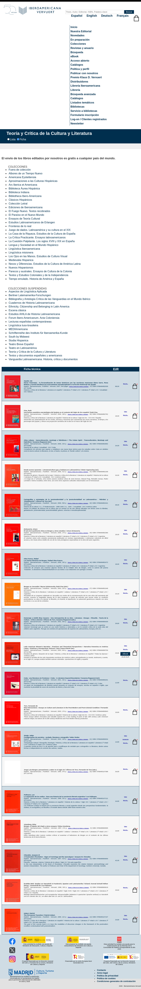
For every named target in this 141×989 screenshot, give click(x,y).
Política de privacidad (107, 976)
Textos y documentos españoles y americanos (35, 355)
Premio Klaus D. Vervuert (86, 77)
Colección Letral (18, 203)
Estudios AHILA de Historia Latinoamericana (34, 314)
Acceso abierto (80, 60)
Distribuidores (79, 81)
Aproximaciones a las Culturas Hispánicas (33, 181)
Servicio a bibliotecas (84, 111)
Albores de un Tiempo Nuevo (25, 173)
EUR (116, 369)
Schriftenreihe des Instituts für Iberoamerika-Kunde (38, 333)
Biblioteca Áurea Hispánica (24, 188)
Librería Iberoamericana (85, 85)
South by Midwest (19, 336)
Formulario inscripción (85, 115)
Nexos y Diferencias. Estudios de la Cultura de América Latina (45, 263)
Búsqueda (77, 52)
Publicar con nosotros (84, 73)
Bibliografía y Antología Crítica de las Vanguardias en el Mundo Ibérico (49, 299)
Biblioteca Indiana (19, 192)
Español (77, 15)
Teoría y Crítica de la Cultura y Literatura (32, 351)
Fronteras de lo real (20, 226)
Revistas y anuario (82, 48)
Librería (75, 90)
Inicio (74, 27)
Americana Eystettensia (22, 177)
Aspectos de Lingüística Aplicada (28, 291)
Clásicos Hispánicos (20, 199)
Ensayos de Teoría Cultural (24, 218)
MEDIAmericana (18, 329)
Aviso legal (102, 973)
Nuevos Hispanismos (21, 267)
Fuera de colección (20, 169)
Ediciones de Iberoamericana (25, 207)
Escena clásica (17, 310)
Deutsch (107, 15)
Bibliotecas (77, 106)
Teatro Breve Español (21, 344)
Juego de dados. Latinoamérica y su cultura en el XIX (40, 230)
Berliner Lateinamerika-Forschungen (30, 295)
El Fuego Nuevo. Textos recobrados (29, 211)
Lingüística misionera (21, 252)
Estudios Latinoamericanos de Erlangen (32, 222)
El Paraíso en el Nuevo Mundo (26, 214)
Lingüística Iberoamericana (24, 248)
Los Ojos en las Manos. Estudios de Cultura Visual (38, 256)
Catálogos (77, 64)
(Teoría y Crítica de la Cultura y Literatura (79, 386)
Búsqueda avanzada (83, 94)
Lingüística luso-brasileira (23, 325)
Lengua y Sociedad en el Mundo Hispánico (33, 245)
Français (123, 15)
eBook (75, 56)
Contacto (101, 970)
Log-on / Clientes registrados (89, 119)
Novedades (77, 35)
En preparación (80, 39)
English (92, 15)
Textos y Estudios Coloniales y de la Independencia (38, 275)
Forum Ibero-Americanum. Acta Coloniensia (34, 317)
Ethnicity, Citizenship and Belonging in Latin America (39, 306)
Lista (13, 139)
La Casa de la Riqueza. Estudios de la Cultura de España (42, 233)
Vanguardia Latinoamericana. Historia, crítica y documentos (43, 359)
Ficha (23, 139)
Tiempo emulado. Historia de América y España (36, 278)
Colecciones (78, 43)
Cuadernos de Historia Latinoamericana (32, 302)
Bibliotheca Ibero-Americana (25, 196)
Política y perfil (80, 69)
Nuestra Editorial (81, 31)
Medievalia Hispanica (21, 260)
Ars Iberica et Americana (23, 184)
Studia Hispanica (18, 340)
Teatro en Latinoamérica (23, 348)
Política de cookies (106, 978)
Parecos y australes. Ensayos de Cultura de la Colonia (40, 271)
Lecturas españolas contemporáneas (30, 321)
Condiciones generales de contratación (116, 981)
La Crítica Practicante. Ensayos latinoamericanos (37, 237)
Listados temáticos (82, 102)
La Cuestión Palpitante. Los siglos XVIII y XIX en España (42, 241)
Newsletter (77, 123)
